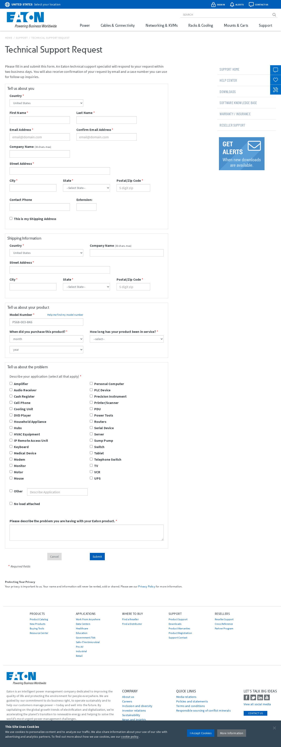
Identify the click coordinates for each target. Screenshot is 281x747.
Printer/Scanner (104, 402)
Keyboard (19, 447)
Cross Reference (224, 623)
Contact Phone (21, 199)
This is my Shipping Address (33, 219)
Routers (98, 421)
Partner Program (224, 628)
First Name (18, 112)
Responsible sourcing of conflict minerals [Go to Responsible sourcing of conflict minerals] (203, 710)
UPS (95, 478)
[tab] (246, 69)
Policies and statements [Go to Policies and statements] (192, 701)
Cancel (54, 557)
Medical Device (23, 453)
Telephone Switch (106, 459)
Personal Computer (107, 384)
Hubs (16, 428)
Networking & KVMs (161, 25)
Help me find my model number (65, 314)
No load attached (25, 504)
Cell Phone (20, 402)
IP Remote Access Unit (29, 440)
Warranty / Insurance (235, 114)
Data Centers (83, 623)
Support (265, 25)
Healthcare (82, 628)
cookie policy (129, 737)
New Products (38, 623)
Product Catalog (39, 619)
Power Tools (101, 415)
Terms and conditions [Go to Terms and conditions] (190, 706)
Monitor (18, 466)
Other (13, 491)
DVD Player (20, 415)
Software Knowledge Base (238, 102)
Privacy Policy (146, 586)
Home (8, 37)
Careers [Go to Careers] (127, 701)
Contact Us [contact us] (255, 713)
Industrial (81, 651)
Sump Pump (101, 440)
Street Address (21, 163)
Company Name (22, 146)
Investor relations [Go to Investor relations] (134, 710)
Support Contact (178, 637)
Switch (97, 447)
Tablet (97, 453)
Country (16, 95)
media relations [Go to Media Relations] (186, 697)
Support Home (229, 69)
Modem (17, 459)
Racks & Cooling (200, 25)
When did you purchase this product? (38, 331)
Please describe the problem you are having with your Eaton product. (62, 521)
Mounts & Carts (236, 25)
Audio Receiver (23, 390)
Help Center (228, 80)
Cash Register (22, 396)
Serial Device (102, 428)
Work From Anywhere (88, 619)
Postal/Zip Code (129, 180)
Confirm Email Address (93, 129)
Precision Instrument (108, 396)
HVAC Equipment (25, 434)
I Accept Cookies (201, 733)
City (13, 180)
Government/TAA (85, 637)
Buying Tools (37, 628)
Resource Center (39, 633)
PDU (95, 409)
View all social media (257, 704)
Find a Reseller (130, 619)
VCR (95, 472)
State (67, 180)
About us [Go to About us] (128, 697)
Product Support (178, 619)
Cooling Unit (21, 409)
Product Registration (180, 633)
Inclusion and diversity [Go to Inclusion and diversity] (137, 706)
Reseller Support (232, 125)
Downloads (227, 91)
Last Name (84, 112)
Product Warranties (179, 628)
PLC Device (100, 390)
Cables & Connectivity (118, 25)
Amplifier (19, 384)
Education (81, 633)
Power (85, 25)
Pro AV (79, 646)
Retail (79, 655)
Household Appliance (28, 421)
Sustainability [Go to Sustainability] (131, 715)
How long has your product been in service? (123, 331)
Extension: (84, 199)
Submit (97, 557)
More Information (231, 733)
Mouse (17, 478)
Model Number (21, 314)
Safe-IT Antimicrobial (88, 642)
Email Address (20, 129)
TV (94, 466)
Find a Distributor (132, 623)
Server (97, 434)
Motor (16, 472)
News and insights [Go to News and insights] (134, 720)
